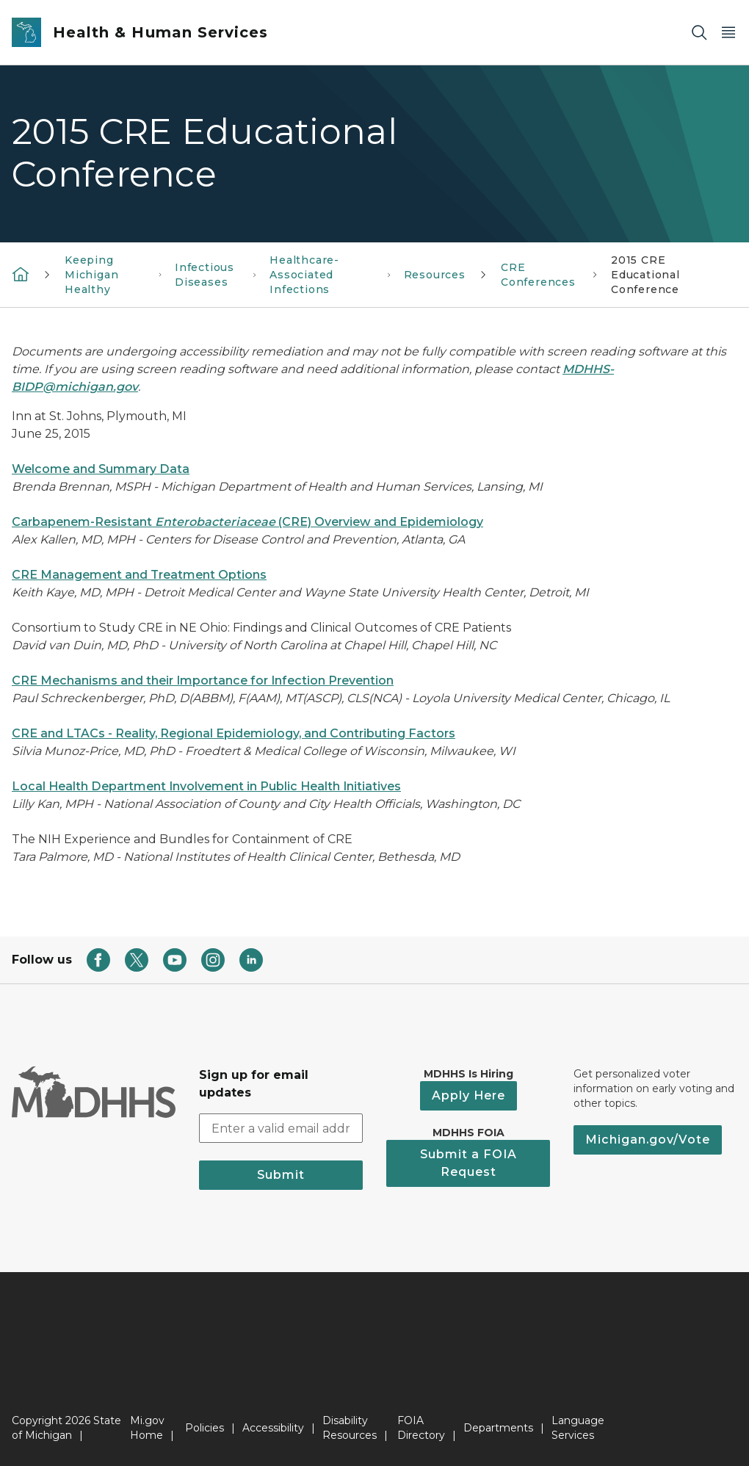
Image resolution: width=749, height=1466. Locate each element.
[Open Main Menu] (728, 33)
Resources (435, 274)
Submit (281, 1175)
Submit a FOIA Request (468, 1163)
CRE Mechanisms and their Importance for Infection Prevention (203, 680)
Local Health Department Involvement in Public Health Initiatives (206, 786)
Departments (498, 1427)
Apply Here (468, 1095)
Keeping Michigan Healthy (92, 274)
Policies (204, 1427)
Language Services (577, 1428)
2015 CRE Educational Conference (645, 274)
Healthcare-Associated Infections (304, 274)
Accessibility (273, 1427)
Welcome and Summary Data (100, 469)
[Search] (699, 33)
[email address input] (281, 1128)
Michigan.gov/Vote (647, 1140)
